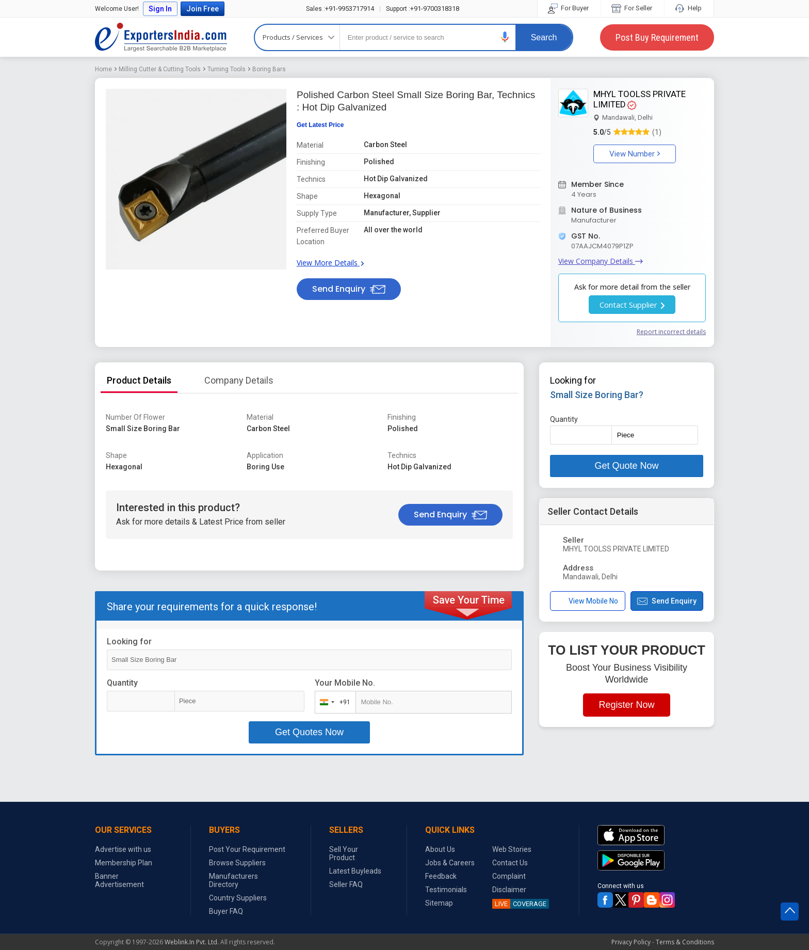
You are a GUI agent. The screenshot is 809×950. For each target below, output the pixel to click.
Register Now (626, 705)
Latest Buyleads (355, 871)
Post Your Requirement (247, 849)
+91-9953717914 (340, 8)
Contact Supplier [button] (632, 304)
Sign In (160, 9)
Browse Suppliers (237, 863)
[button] (505, 37)
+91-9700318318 (422, 8)
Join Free (202, 9)
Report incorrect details (671, 331)
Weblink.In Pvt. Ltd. (192, 942)
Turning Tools (226, 69)
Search (544, 37)
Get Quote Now (626, 466)
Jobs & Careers (450, 863)
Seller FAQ (346, 884)
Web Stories (511, 849)
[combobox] (333, 702)
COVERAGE (519, 904)
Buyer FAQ (226, 911)
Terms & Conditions (685, 942)
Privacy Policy (631, 942)
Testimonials (446, 889)
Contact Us (510, 863)
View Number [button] (634, 154)
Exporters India (161, 37)
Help (689, 8)
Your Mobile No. (345, 683)
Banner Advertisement (119, 880)
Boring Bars (269, 69)
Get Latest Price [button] (320, 125)
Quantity (122, 683)
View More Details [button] (330, 262)
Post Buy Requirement (657, 37)
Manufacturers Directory (233, 880)
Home (103, 69)
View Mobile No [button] (587, 601)
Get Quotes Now (309, 732)
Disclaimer (509, 889)
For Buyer (569, 8)
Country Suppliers (238, 898)
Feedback (441, 876)
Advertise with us (123, 849)
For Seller (632, 8)
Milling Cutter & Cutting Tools (160, 69)
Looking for (129, 641)
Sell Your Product (343, 853)
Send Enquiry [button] (348, 289)
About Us (440, 849)
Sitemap (439, 903)
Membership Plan (123, 863)
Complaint (509, 876)
